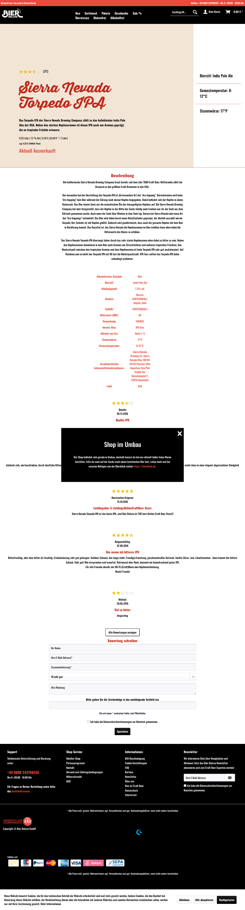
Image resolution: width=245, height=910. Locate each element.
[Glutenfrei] (99, 17)
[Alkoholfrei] (117, 17)
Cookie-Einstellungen (136, 763)
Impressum (131, 795)
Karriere (129, 772)
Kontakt (70, 768)
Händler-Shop (73, 758)
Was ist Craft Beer (134, 786)
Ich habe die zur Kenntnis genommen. (124, 722)
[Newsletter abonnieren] (230, 777)
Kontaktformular (21, 791)
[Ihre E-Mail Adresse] (204, 777)
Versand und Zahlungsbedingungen (84, 772)
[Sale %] (137, 13)
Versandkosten (115, 810)
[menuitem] (78, 13)
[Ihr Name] (122, 648)
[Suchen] (195, 12)
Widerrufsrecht (74, 777)
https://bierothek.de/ (145, 466)
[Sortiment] (91, 13)
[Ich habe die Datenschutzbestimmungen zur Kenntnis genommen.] (88, 721)
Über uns (129, 781)
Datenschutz (131, 790)
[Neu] (77, 13)
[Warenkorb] (234, 12)
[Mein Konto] (212, 12)
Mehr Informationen (51, 904)
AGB (68, 781)
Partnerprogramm (75, 763)
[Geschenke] (121, 13)
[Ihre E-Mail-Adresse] (122, 657)
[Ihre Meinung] (122, 689)
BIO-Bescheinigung (135, 758)
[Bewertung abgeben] (122, 677)
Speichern (122, 731)
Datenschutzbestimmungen (117, 722)
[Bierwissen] (82, 17)
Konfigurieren (226, 900)
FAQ (127, 768)
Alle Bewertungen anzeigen (122, 632)
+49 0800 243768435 (208, 3)
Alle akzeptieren (204, 900)
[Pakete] (106, 13)
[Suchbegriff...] (184, 12)
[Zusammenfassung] (122, 667)
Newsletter (130, 777)
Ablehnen (184, 900)
